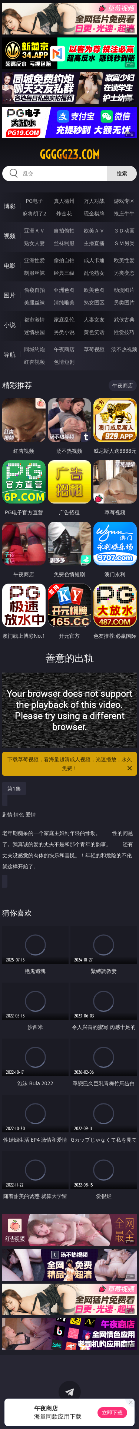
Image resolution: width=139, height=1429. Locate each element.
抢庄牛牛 (124, 213)
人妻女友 (94, 319)
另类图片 (124, 302)
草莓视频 (94, 349)
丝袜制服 (64, 243)
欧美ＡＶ (94, 230)
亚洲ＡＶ (34, 230)
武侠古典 (124, 319)
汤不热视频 (124, 349)
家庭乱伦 (64, 319)
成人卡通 (94, 260)
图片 (10, 295)
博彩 (10, 206)
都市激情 (34, 319)
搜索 (122, 173)
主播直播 (94, 243)
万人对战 (94, 200)
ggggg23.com (70, 154)
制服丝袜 (34, 272)
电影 (10, 265)
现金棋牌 (94, 213)
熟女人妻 (34, 243)
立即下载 (112, 1412)
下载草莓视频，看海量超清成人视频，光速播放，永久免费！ (70, 764)
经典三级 (64, 272)
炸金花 (64, 213)
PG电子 (34, 200)
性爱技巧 (124, 332)
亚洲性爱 (34, 260)
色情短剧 (64, 361)
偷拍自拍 (64, 260)
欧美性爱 (124, 260)
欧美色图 (94, 289)
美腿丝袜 (34, 302)
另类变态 (124, 272)
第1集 (14, 788)
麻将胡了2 (34, 213)
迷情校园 (34, 332)
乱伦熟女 (94, 272)
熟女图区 (94, 302)
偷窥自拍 (34, 289)
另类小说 (64, 332)
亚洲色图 (64, 289)
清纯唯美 (64, 302)
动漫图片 (124, 289)
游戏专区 (124, 200)
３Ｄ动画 (124, 230)
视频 (10, 236)
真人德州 (64, 200)
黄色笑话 (94, 332)
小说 (10, 325)
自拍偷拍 (64, 230)
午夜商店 (64, 349)
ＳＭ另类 (124, 243)
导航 (10, 354)
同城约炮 (34, 349)
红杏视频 (34, 361)
